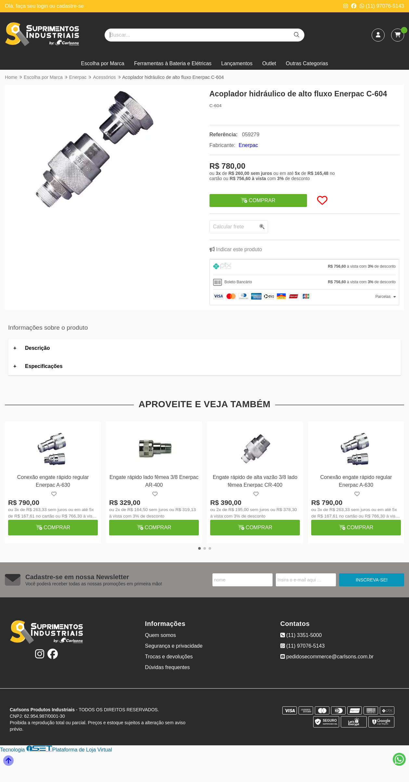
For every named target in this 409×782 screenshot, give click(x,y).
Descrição (37, 348)
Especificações (44, 366)
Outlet (269, 63)
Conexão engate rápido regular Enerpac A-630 (53, 481)
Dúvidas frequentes (167, 667)
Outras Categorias (307, 63)
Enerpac (248, 145)
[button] (199, 548)
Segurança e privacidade (173, 646)
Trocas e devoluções (169, 656)
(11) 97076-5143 (382, 6)
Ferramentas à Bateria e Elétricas (172, 63)
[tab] (304, 267)
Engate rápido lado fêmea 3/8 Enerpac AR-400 (153, 481)
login (43, 6)
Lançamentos (236, 63)
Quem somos (160, 635)
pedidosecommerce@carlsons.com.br (327, 656)
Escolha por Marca (102, 63)
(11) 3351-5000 (301, 635)
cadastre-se (70, 6)
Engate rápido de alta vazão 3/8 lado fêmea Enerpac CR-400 (255, 481)
